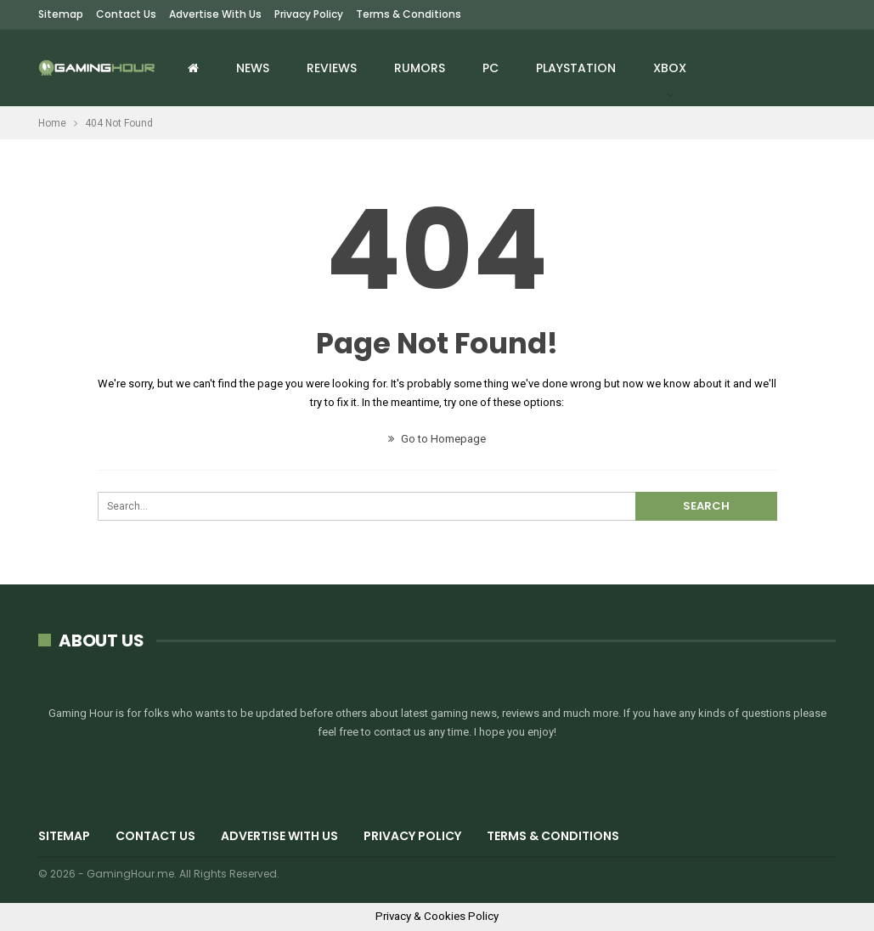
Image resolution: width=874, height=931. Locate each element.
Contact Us (126, 14)
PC (490, 67)
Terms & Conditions (408, 14)
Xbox (669, 67)
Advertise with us (215, 14)
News (252, 67)
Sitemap (60, 14)
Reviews (332, 67)
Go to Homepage (437, 438)
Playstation (576, 67)
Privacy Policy (308, 14)
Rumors (419, 67)
